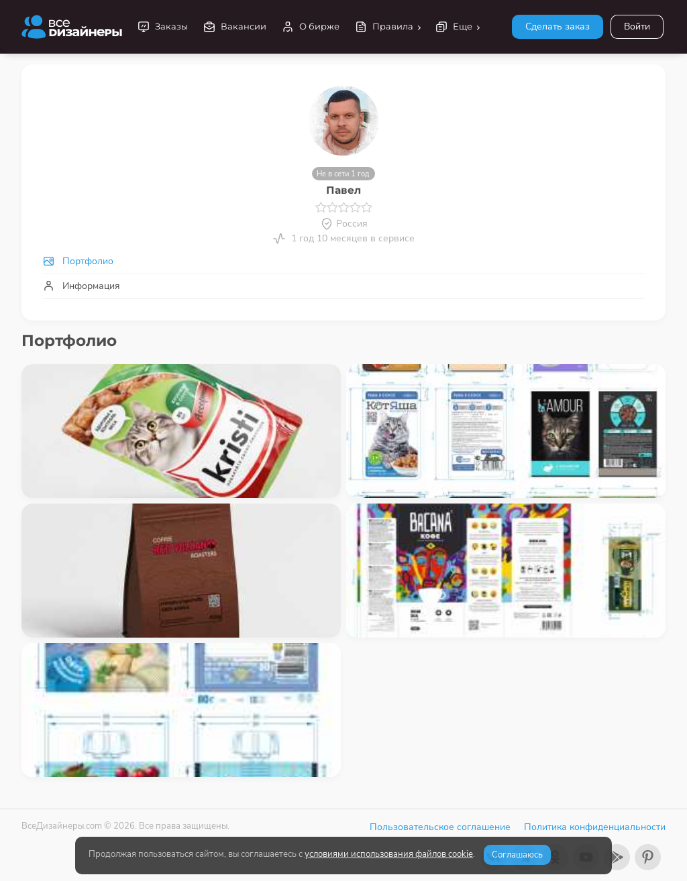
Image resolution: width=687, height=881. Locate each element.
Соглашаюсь (517, 855)
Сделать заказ (557, 26)
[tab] (343, 261)
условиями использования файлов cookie (389, 854)
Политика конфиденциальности (595, 827)
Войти (637, 26)
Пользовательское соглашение (440, 827)
